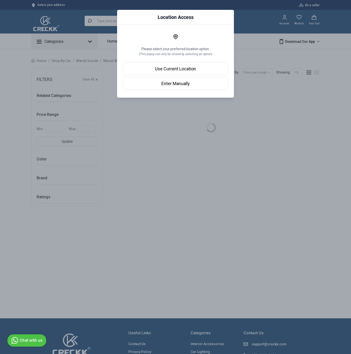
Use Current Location (175, 68)
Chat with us (26, 340)
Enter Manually (175, 83)
